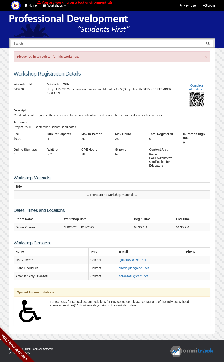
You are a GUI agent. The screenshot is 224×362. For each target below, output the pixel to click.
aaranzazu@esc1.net (133, 276)
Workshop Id (23, 84)
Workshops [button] (54, 5)
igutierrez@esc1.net (132, 260)
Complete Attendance (197, 87)
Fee (16, 134)
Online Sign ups (25, 149)
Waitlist (52, 149)
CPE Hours (89, 149)
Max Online (123, 134)
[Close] (206, 56)
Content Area (158, 149)
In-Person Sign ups (194, 135)
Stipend (120, 149)
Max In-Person (91, 134)
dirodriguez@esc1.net (134, 268)
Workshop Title (58, 84)
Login (209, 5)
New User (188, 5)
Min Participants (59, 134)
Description (22, 110)
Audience (20, 122)
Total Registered (161, 134)
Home (30, 5)
